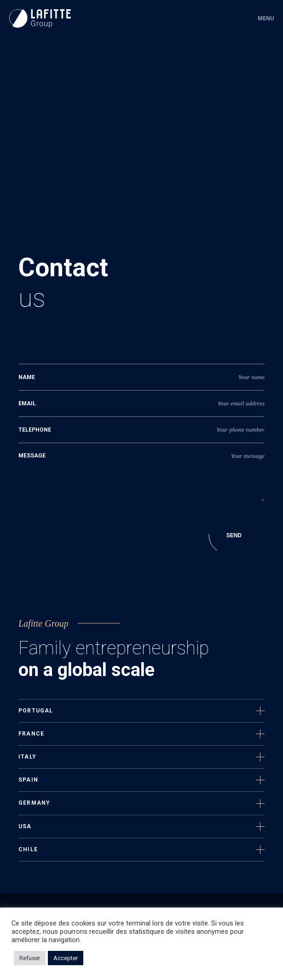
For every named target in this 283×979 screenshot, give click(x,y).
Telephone (34, 430)
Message (32, 455)
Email (27, 403)
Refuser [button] (29, 958)
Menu (266, 18)
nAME (26, 377)
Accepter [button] (65, 958)
